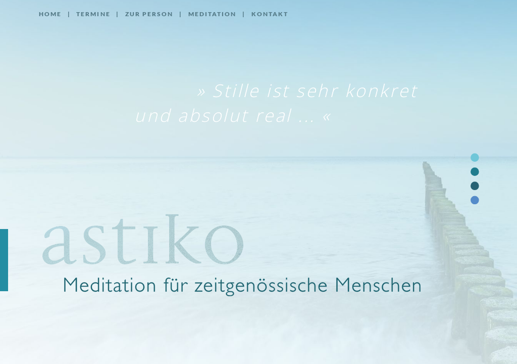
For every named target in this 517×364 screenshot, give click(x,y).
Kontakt (270, 14)
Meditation (212, 14)
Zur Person (149, 14)
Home (50, 14)
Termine (93, 14)
